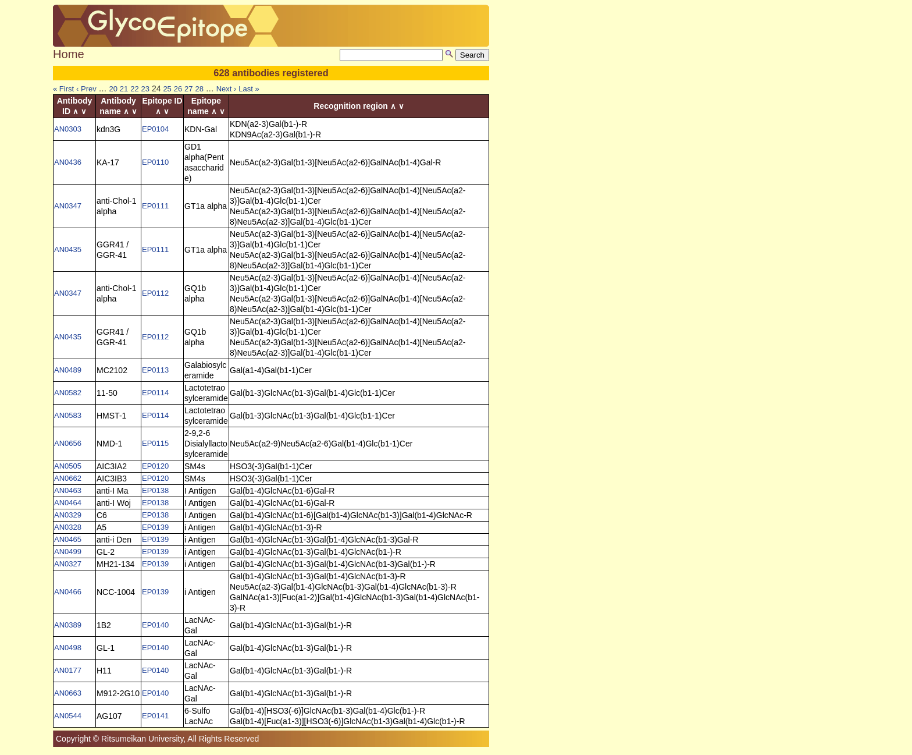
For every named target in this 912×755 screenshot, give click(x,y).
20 (113, 88)
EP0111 (155, 205)
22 (134, 88)
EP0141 (155, 715)
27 (188, 88)
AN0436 (67, 162)
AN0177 (67, 670)
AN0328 (67, 527)
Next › (226, 88)
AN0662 (67, 478)
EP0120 (155, 466)
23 (145, 88)
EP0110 (155, 162)
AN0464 (67, 502)
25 (167, 88)
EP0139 (155, 527)
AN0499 (67, 551)
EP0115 (155, 443)
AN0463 (67, 490)
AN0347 (67, 205)
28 (199, 88)
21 (124, 88)
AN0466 (67, 591)
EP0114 (155, 392)
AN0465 (67, 539)
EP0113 (155, 370)
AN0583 (67, 415)
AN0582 (67, 392)
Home (68, 54)
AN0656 (67, 443)
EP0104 (155, 129)
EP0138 (155, 490)
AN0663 (67, 693)
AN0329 (67, 515)
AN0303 (67, 129)
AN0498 (67, 647)
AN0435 (67, 249)
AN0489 (67, 370)
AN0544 (67, 715)
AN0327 (67, 563)
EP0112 (155, 293)
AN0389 (67, 625)
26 (178, 88)
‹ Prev (86, 88)
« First (63, 88)
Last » (248, 88)
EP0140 (155, 625)
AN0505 (67, 466)
